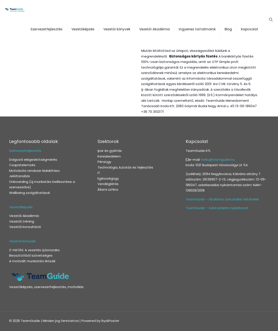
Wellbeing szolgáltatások (29, 192)
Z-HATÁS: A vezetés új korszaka (34, 250)
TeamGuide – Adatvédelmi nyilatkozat (217, 208)
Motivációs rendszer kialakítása (34, 170)
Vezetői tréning (21, 221)
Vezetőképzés (21, 207)
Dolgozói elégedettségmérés (33, 159)
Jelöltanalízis (19, 176)
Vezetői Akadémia (24, 215)
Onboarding (18, 181)
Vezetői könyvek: (22, 241)
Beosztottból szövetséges (31, 255)
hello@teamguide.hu (218, 159)
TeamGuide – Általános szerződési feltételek (222, 199)
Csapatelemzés (22, 165)
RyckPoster (110, 320)
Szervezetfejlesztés (25, 150)
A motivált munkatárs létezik (32, 261)
